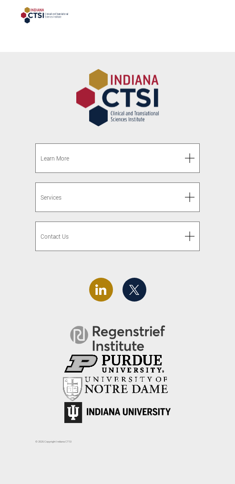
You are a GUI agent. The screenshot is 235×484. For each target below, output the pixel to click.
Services (51, 197)
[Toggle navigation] (210, 16)
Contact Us (55, 236)
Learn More (55, 158)
